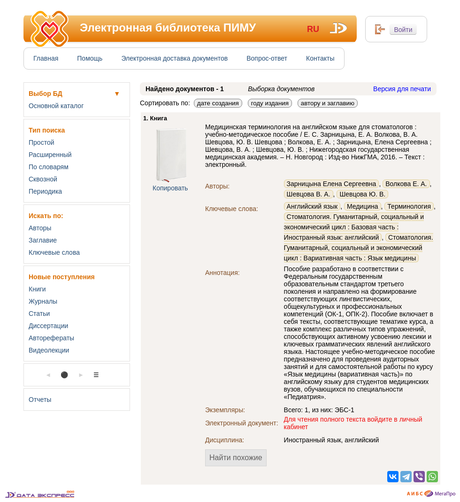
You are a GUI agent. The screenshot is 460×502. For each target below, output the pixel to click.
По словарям (49, 167)
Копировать (170, 188)
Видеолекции (49, 350)
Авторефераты (51, 338)
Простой (41, 142)
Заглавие (43, 240)
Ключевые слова (54, 252)
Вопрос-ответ (266, 58)
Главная (45, 58)
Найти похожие (235, 458)
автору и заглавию (327, 103)
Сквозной (43, 179)
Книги (37, 289)
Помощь (89, 58)
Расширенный (50, 154)
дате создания (218, 103)
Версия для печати (402, 89)
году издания (270, 103)
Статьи (39, 313)
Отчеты (40, 399)
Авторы (40, 228)
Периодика (45, 191)
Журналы (43, 301)
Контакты (320, 58)
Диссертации (48, 325)
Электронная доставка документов (174, 58)
